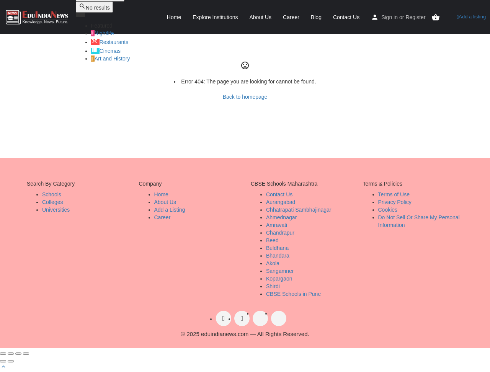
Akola (272, 263)
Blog (316, 17)
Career (291, 17)
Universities (56, 210)
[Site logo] (38, 16)
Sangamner (280, 271)
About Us (261, 17)
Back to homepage (245, 97)
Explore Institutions (215, 17)
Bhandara (277, 256)
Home (174, 17)
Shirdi (273, 286)
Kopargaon (279, 279)
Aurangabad (280, 202)
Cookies (388, 210)
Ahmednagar (281, 217)
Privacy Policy (395, 202)
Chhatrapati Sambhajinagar (298, 210)
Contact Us (346, 17)
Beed (272, 240)
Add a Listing (169, 210)
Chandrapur (280, 233)
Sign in (389, 17)
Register (415, 17)
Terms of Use (394, 194)
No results (94, 7)
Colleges (52, 202)
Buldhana (277, 248)
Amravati (276, 225)
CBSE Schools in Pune (293, 294)
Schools (51, 194)
